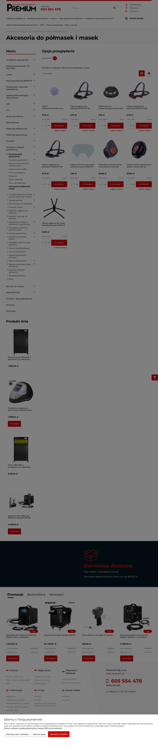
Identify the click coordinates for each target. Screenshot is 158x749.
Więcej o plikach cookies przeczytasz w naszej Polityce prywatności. (33, 728)
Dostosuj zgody (39, 734)
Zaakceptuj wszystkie (59, 734)
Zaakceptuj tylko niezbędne (17, 734)
